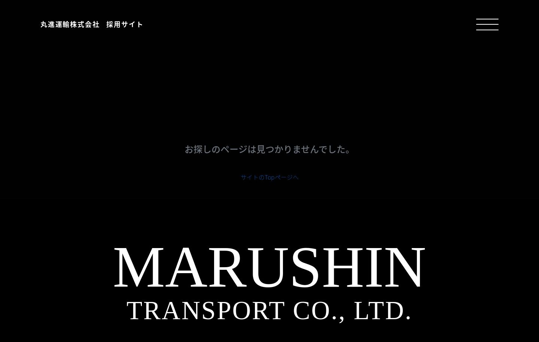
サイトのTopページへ (270, 176)
